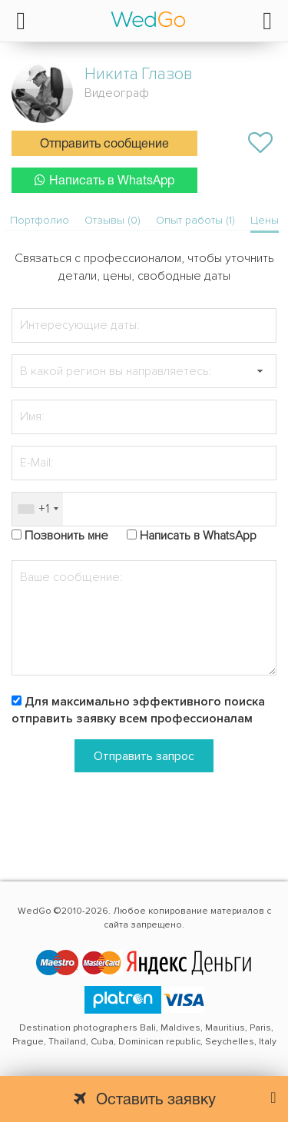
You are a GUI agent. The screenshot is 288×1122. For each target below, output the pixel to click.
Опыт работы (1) (195, 220)
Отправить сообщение (104, 144)
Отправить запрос (144, 756)
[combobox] (37, 509)
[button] (259, 371)
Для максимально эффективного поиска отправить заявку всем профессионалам (138, 710)
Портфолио (39, 220)
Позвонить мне (66, 535)
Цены (264, 220)
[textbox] (144, 371)
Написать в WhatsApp (104, 180)
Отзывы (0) (112, 220)
